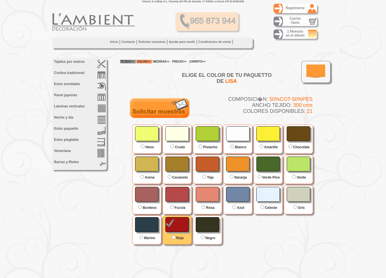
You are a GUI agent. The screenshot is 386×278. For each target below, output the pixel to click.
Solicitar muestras (151, 41)
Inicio (114, 41)
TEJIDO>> (127, 61)
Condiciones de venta (215, 41)
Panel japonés (79, 97)
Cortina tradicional (79, 75)
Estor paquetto (79, 131)
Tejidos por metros (79, 64)
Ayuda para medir (182, 41)
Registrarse (295, 8)
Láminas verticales (79, 108)
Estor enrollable (79, 86)
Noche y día (79, 119)
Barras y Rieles (79, 164)
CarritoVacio (295, 21)
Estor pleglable (79, 142)
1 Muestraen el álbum (295, 33)
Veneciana (79, 153)
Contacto (128, 41)
